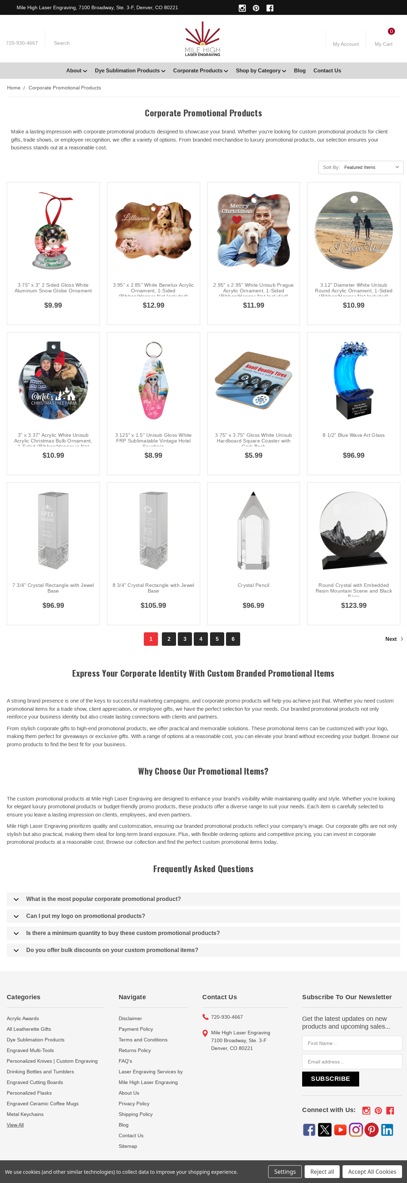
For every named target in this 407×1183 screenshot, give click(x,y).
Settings (285, 1172)
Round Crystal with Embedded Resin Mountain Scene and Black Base (354, 590)
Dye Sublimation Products (130, 70)
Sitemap (128, 1146)
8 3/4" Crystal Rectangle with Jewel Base (153, 588)
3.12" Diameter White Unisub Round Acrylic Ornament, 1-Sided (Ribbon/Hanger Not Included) (353, 290)
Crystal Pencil (254, 585)
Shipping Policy (136, 1114)
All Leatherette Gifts (29, 1029)
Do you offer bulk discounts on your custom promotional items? (106, 950)
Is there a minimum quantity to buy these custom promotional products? (117, 933)
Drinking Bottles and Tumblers (40, 1071)
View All (15, 1125)
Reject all (322, 1172)
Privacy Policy (134, 1103)
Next (394, 639)
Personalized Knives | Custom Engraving (52, 1061)
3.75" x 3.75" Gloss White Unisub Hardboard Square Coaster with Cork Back (253, 440)
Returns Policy (135, 1050)
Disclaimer (130, 1018)
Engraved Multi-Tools (30, 1050)
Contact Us (327, 70)
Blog (300, 70)
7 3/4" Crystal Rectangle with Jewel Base (53, 588)
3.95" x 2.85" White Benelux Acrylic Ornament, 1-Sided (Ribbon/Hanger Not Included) (153, 290)
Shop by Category (261, 70)
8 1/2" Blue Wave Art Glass (354, 435)
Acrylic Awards (23, 1018)
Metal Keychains (25, 1114)
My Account (346, 44)
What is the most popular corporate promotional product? (97, 899)
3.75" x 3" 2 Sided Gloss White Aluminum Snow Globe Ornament (53, 287)
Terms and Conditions (143, 1039)
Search (62, 43)
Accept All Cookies (372, 1172)
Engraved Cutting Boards (35, 1082)
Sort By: (331, 167)
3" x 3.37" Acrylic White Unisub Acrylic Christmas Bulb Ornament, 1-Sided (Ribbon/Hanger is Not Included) (53, 443)
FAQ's (125, 1061)
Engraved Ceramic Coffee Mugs (43, 1103)
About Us (129, 1093)
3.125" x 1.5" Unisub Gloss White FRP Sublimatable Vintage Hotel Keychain (153, 440)
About (76, 70)
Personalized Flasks (29, 1093)
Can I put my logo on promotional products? (79, 916)
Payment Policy (136, 1029)
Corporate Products (200, 70)
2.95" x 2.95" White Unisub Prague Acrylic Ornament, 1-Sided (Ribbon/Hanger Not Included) (253, 290)
